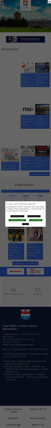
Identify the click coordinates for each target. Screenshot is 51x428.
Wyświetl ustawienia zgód (34, 216)
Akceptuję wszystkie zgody (36, 220)
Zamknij (25, 224)
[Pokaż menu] (49, 1)
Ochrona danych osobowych (17, 216)
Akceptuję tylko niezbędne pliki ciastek (17, 220)
